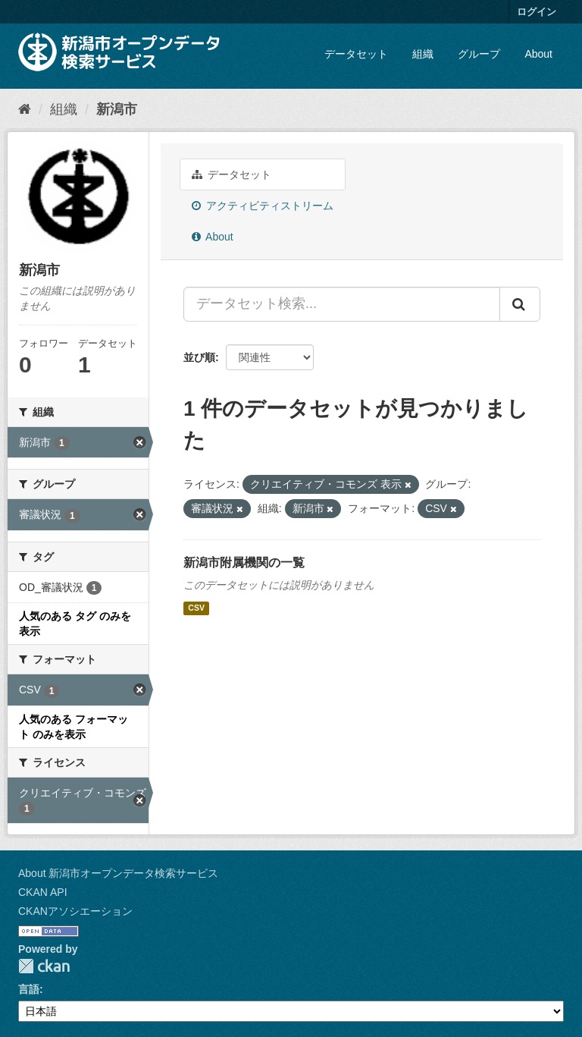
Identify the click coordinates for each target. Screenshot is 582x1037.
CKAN (44, 966)
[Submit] (519, 304)
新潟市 (116, 109)
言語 (28, 989)
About (538, 54)
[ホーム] (24, 109)
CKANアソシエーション (75, 911)
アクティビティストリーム (262, 206)
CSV (196, 608)
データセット (356, 54)
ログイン (536, 11)
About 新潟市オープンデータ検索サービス (118, 873)
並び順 (199, 357)
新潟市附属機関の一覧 (244, 562)
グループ (479, 54)
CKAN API (42, 892)
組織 (422, 54)
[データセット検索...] (341, 304)
